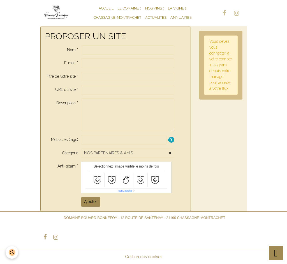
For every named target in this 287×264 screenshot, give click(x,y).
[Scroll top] (276, 253)
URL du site (65, 89)
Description (66, 103)
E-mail (70, 63)
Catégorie (70, 153)
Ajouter (90, 201)
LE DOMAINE (128, 8)
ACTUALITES (155, 17)
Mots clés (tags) (64, 139)
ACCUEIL (106, 8)
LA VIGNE (176, 8)
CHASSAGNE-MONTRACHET (117, 17)
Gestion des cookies (143, 256)
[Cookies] (12, 252)
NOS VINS (154, 8)
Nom (71, 50)
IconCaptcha (125, 190)
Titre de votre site (61, 76)
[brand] (56, 13)
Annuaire (180, 17)
